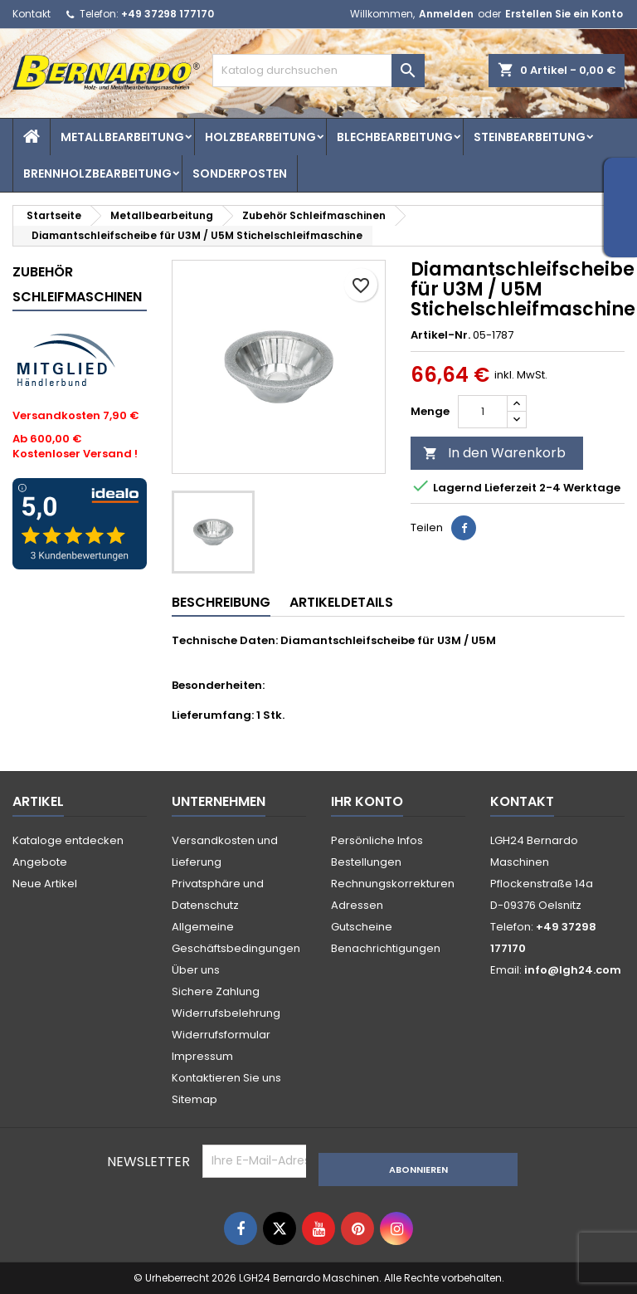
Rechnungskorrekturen (393, 883)
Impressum (202, 1056)
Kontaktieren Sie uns (226, 1078)
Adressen (357, 905)
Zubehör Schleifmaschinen (77, 284)
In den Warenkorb (494, 452)
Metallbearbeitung (122, 137)
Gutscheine (361, 927)
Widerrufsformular (221, 1035)
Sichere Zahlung (216, 991)
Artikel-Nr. (440, 335)
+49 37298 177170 (167, 14)
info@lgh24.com (572, 970)
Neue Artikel (44, 883)
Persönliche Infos (377, 840)
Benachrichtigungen (385, 948)
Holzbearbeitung (260, 137)
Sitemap (194, 1099)
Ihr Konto (367, 801)
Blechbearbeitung (395, 137)
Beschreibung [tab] (221, 602)
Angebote (39, 862)
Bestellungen (366, 862)
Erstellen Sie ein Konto (564, 14)
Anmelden (446, 14)
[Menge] (483, 411)
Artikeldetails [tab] (341, 602)
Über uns (196, 970)
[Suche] (318, 70)
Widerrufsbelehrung (226, 1013)
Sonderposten (239, 173)
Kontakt (31, 14)
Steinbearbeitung (530, 137)
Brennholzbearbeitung (97, 173)
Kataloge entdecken (68, 840)
